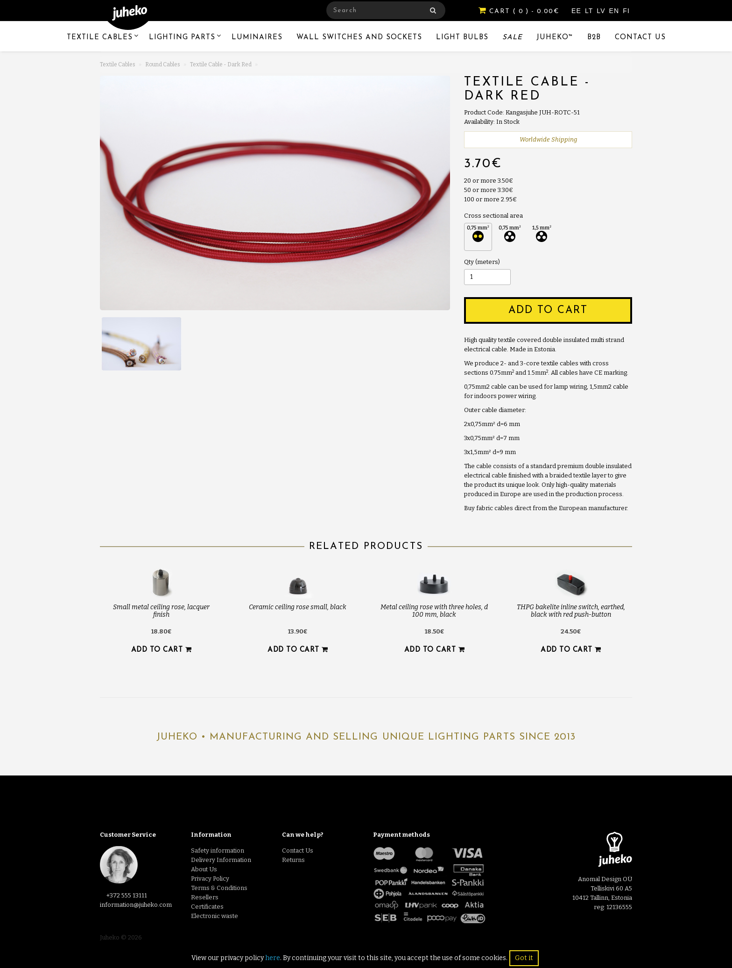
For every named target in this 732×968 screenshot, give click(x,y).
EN (615, 10)
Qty (469, 261)
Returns (293, 859)
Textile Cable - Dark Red (221, 64)
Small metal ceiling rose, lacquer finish (161, 610)
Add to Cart (548, 310)
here (272, 958)
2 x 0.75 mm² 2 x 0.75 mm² (478, 237)
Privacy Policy (210, 878)
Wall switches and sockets (359, 37)
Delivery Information (221, 859)
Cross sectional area (493, 215)
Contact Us (640, 37)
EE (577, 10)
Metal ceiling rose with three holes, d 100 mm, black (434, 610)
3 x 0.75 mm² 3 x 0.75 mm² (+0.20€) (510, 237)
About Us (204, 869)
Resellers (204, 897)
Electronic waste (214, 915)
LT (590, 10)
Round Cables (162, 64)
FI (626, 10)
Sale (512, 37)
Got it (524, 958)
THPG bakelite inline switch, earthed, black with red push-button (571, 610)
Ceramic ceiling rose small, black (297, 607)
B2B (594, 37)
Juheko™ (554, 37)
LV (602, 10)
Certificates (207, 906)
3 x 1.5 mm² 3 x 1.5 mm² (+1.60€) (542, 237)
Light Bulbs (462, 37)
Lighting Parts (182, 37)
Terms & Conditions (219, 887)
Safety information (217, 850)
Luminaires (257, 37)
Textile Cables (100, 37)
